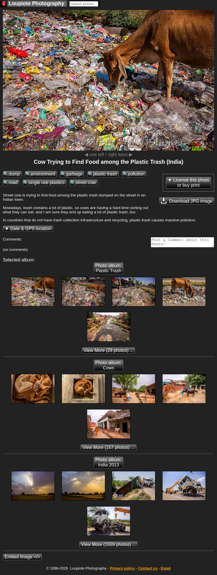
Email (166, 570)
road (13, 182)
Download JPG (186, 201)
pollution (136, 174)
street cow (85, 182)
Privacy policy (122, 570)
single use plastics (46, 182)
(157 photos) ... (108, 449)
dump (14, 174)
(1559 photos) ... (108, 546)
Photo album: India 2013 (108, 464)
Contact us (147, 570)
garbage (74, 174)
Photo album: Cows (108, 367)
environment (43, 174)
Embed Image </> (22, 558)
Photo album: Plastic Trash (108, 270)
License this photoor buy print (191, 183)
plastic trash (105, 174)
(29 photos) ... (109, 352)
